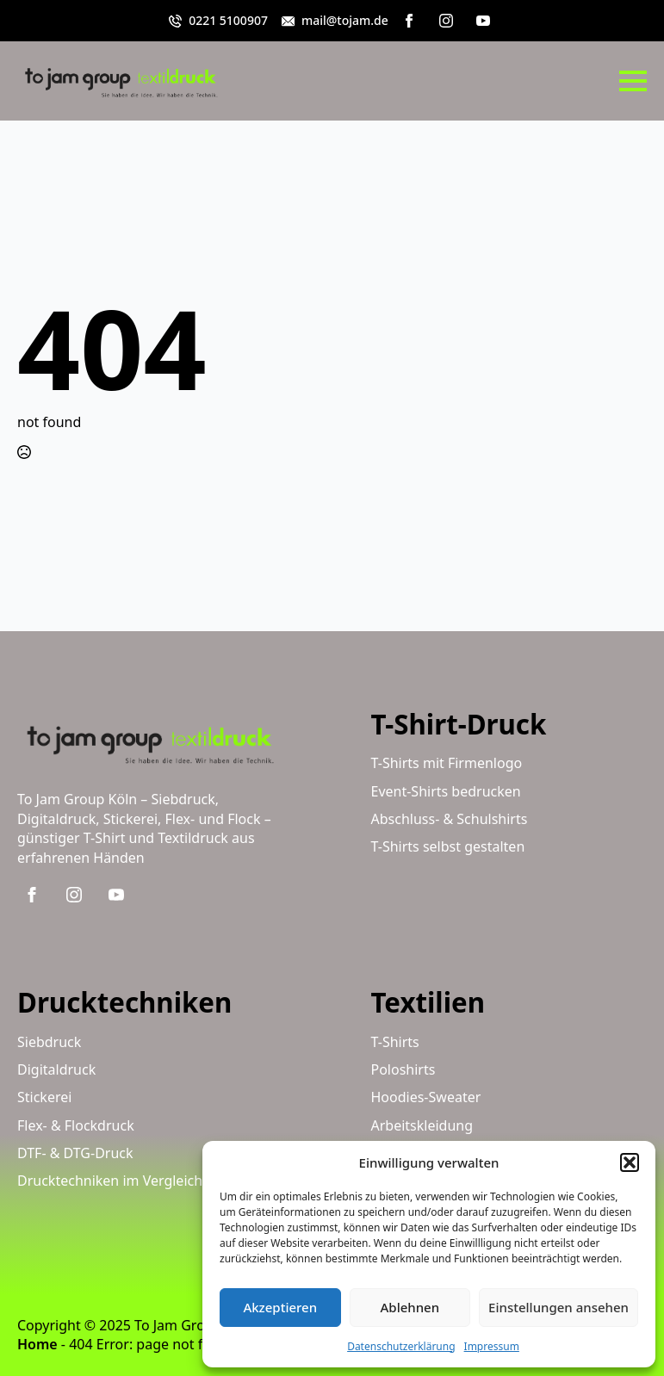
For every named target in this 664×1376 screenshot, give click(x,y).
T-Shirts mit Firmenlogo (447, 762)
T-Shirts (395, 1041)
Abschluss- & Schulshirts (449, 818)
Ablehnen (410, 1307)
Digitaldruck (56, 1069)
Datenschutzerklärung (401, 1346)
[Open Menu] (633, 81)
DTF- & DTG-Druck (75, 1153)
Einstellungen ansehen (558, 1307)
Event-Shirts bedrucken (446, 791)
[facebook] (409, 21)
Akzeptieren (280, 1307)
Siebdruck (49, 1041)
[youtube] (483, 21)
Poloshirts (403, 1069)
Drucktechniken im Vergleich (109, 1180)
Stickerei (44, 1097)
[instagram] (446, 21)
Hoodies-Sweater (426, 1097)
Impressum (491, 1346)
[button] (629, 1162)
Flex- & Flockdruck (75, 1125)
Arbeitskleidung (422, 1125)
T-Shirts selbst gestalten (448, 846)
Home (37, 1344)
